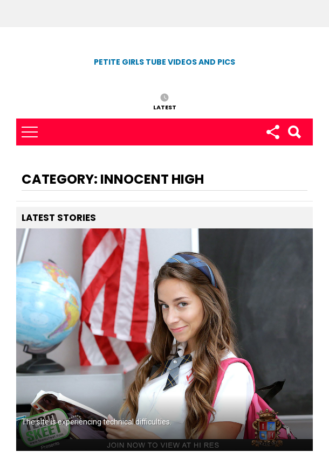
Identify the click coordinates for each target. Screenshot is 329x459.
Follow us (272, 132)
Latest (164, 106)
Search (294, 132)
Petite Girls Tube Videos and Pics (164, 62)
